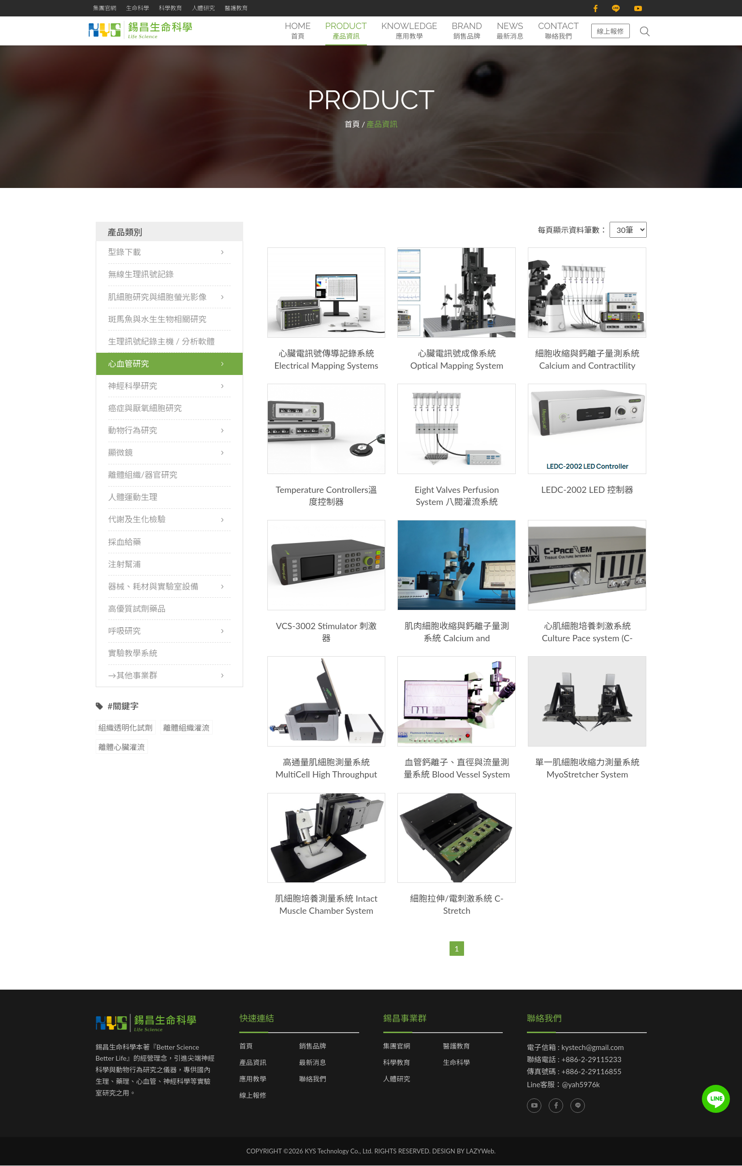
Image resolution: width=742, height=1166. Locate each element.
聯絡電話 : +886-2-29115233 (574, 1059)
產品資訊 (252, 1062)
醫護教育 (236, 8)
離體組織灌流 (186, 728)
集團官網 (104, 8)
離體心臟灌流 (122, 747)
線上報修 (610, 31)
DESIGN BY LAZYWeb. (463, 1151)
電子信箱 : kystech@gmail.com (575, 1047)
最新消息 (312, 1062)
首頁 (352, 124)
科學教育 (170, 8)
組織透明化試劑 (126, 728)
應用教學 (252, 1079)
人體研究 (203, 8)
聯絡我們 (312, 1079)
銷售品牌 (312, 1046)
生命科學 (137, 8)
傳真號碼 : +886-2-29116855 (574, 1071)
